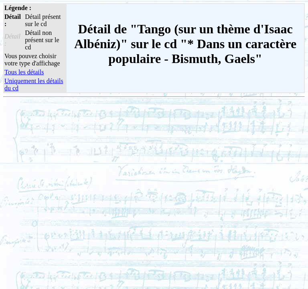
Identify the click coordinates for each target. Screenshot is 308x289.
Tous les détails (24, 72)
